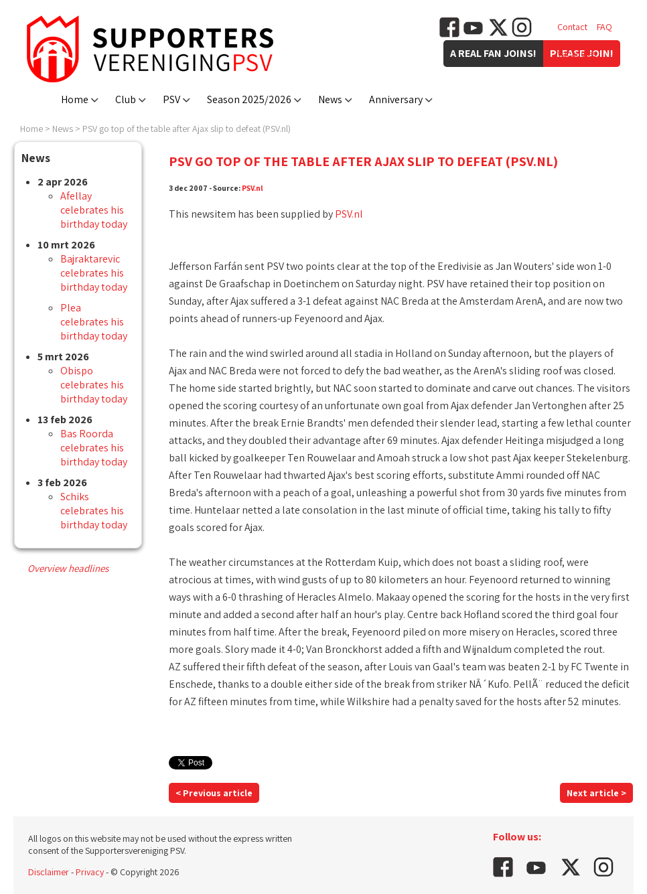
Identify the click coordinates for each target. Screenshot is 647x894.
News (330, 99)
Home (74, 99)
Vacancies (576, 54)
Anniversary (396, 99)
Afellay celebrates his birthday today (93, 210)
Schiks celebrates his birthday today (93, 511)
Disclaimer (48, 872)
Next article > (596, 793)
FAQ (604, 27)
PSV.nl (252, 188)
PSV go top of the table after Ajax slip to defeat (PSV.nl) (186, 129)
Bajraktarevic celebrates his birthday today (93, 273)
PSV (171, 99)
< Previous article (214, 793)
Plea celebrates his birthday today (93, 322)
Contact (572, 27)
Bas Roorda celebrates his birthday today (93, 448)
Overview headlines (68, 568)
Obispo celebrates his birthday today (93, 385)
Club (125, 99)
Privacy (90, 872)
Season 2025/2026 (249, 99)
